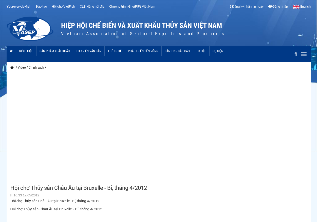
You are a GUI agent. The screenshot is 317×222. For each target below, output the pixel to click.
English (302, 6)
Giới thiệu (26, 51)
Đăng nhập (278, 6)
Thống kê (115, 51)
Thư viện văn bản (88, 51)
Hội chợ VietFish (63, 6)
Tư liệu (201, 51)
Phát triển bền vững (143, 51)
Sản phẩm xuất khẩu (55, 51)
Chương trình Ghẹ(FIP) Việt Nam (132, 6)
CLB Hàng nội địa (92, 6)
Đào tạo (41, 6)
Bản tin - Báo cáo (177, 51)
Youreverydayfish (19, 6)
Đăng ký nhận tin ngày (247, 6)
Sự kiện (218, 51)
